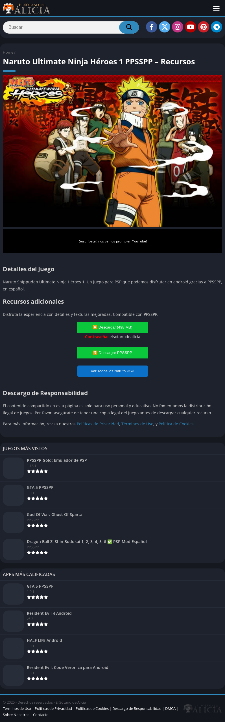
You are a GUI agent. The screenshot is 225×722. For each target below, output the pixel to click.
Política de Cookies (176, 423)
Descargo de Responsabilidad (136, 708)
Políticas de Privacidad (98, 423)
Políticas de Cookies (92, 708)
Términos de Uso (137, 423)
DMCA (170, 708)
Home (8, 52)
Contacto (41, 714)
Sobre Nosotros (16, 714)
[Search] (71, 27)
